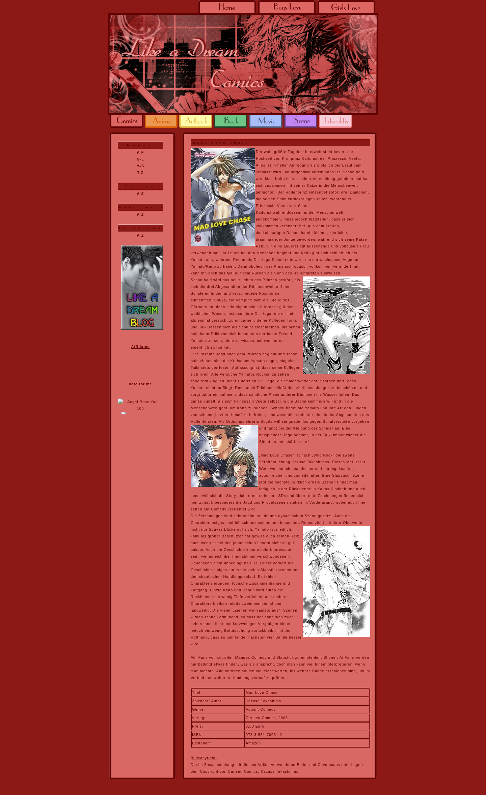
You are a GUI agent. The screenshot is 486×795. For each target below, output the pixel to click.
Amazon (253, 743)
